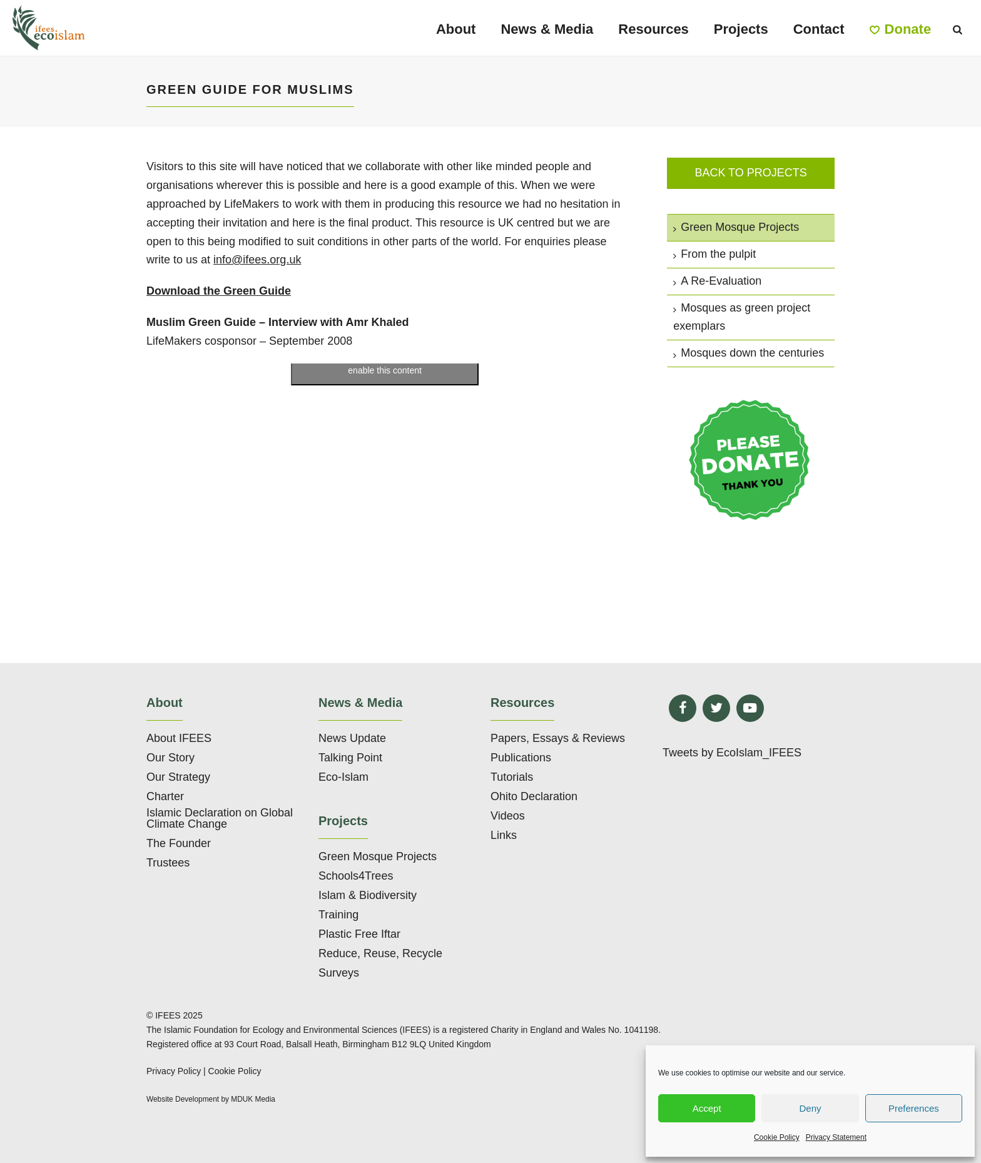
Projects (741, 29)
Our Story (170, 757)
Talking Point (350, 757)
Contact (819, 29)
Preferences (913, 1108)
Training (338, 914)
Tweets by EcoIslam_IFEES (732, 752)
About (456, 29)
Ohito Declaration (533, 796)
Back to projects (750, 172)
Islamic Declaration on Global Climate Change (219, 818)
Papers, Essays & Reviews (557, 738)
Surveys (338, 972)
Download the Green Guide (218, 291)
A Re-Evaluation (717, 281)
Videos (507, 815)
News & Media (547, 29)
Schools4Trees (355, 875)
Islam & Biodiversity (367, 895)
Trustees (168, 862)
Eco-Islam (343, 777)
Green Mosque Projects (736, 227)
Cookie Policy (777, 1137)
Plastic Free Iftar (359, 934)
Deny (810, 1108)
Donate (901, 29)
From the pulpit (714, 254)
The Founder (178, 843)
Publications (520, 757)
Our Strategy (178, 777)
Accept (707, 1108)
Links (503, 835)
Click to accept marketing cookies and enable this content (385, 363)
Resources (653, 29)
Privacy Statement (836, 1137)
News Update (352, 738)
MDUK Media (253, 1099)
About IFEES (178, 738)
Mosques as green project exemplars (741, 317)
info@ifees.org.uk (257, 259)
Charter (165, 796)
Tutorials (511, 777)
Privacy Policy (173, 1071)
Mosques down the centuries (748, 353)
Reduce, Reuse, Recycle (380, 953)
